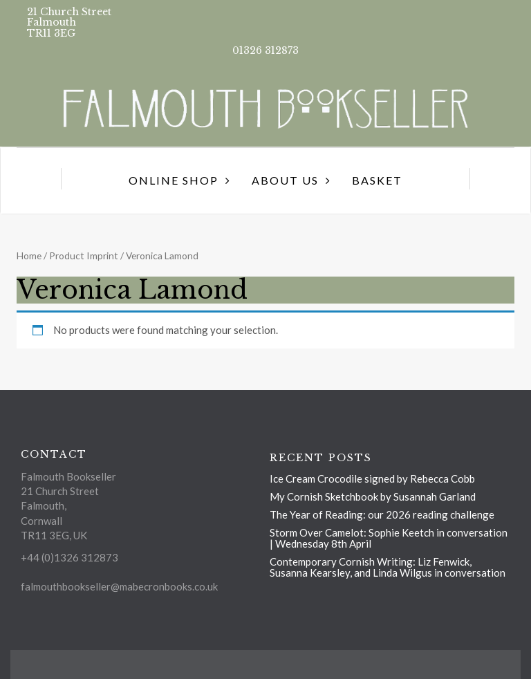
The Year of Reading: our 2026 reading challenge (382, 514)
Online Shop (173, 180)
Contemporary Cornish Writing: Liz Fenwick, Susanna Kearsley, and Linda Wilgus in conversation (387, 567)
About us (285, 180)
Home (29, 255)
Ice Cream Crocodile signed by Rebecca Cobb (372, 478)
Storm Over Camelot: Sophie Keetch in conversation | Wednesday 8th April (388, 538)
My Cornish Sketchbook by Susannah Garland (373, 496)
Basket (377, 180)
